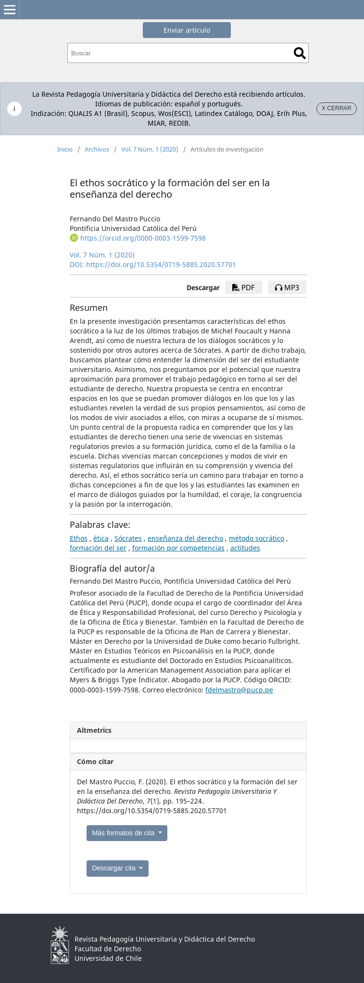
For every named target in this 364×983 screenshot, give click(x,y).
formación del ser (98, 547)
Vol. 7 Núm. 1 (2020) (149, 149)
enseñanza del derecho (185, 538)
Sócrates (128, 538)
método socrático (256, 538)
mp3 (287, 287)
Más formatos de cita (124, 833)
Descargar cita (114, 868)
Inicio (65, 149)
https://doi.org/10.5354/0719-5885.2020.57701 (161, 264)
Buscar (300, 53)
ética (101, 538)
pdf (243, 287)
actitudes (245, 547)
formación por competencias (178, 547)
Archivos (97, 149)
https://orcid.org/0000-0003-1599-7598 (143, 238)
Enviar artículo (186, 30)
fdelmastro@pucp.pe (239, 689)
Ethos (79, 538)
